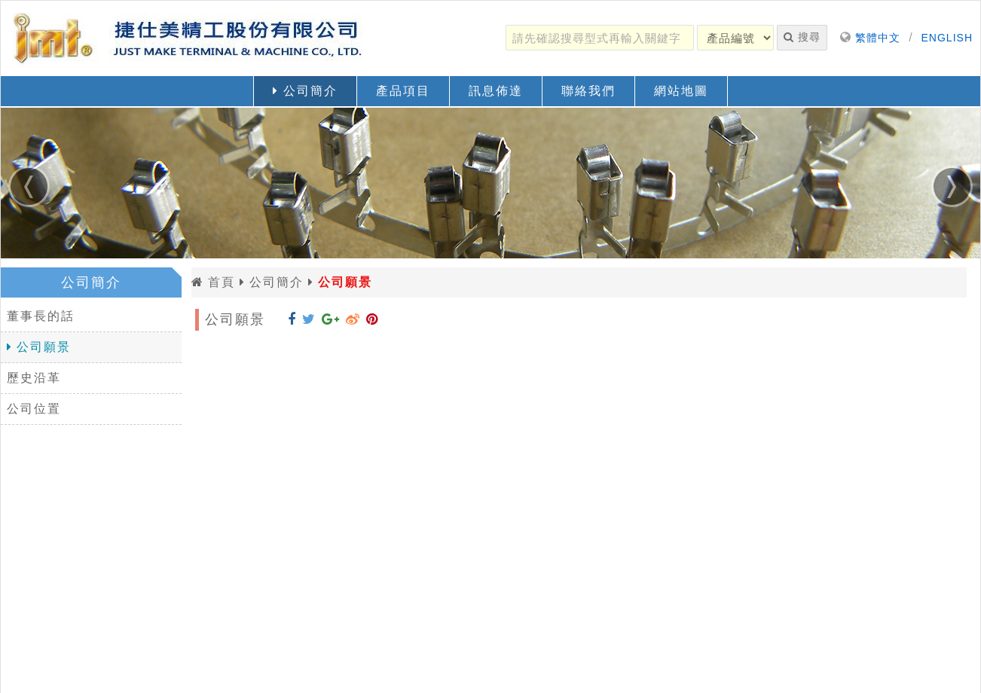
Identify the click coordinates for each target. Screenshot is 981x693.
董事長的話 (41, 316)
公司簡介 (305, 90)
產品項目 (403, 90)
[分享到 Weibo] (353, 319)
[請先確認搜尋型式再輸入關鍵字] (600, 37)
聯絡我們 (588, 90)
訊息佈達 (496, 90)
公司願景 (39, 346)
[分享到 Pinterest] (372, 319)
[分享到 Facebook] (292, 319)
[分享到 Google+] (331, 319)
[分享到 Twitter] (309, 319)
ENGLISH (947, 37)
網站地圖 (681, 90)
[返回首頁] (189, 38)
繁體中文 (877, 37)
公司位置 (34, 408)
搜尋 (802, 37)
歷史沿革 (34, 377)
